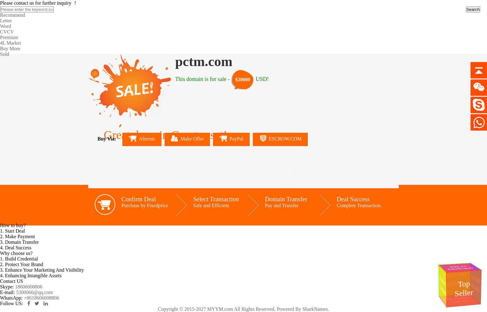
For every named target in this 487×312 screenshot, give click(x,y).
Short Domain (460, 267)
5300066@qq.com (34, 292)
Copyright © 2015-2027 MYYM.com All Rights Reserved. (216, 309)
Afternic (142, 138)
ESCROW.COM (280, 138)
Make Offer (187, 138)
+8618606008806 (41, 298)
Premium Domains (443, 285)
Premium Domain (475, 283)
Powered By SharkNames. (303, 309)
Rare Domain (456, 279)
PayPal (231, 138)
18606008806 (28, 286)
